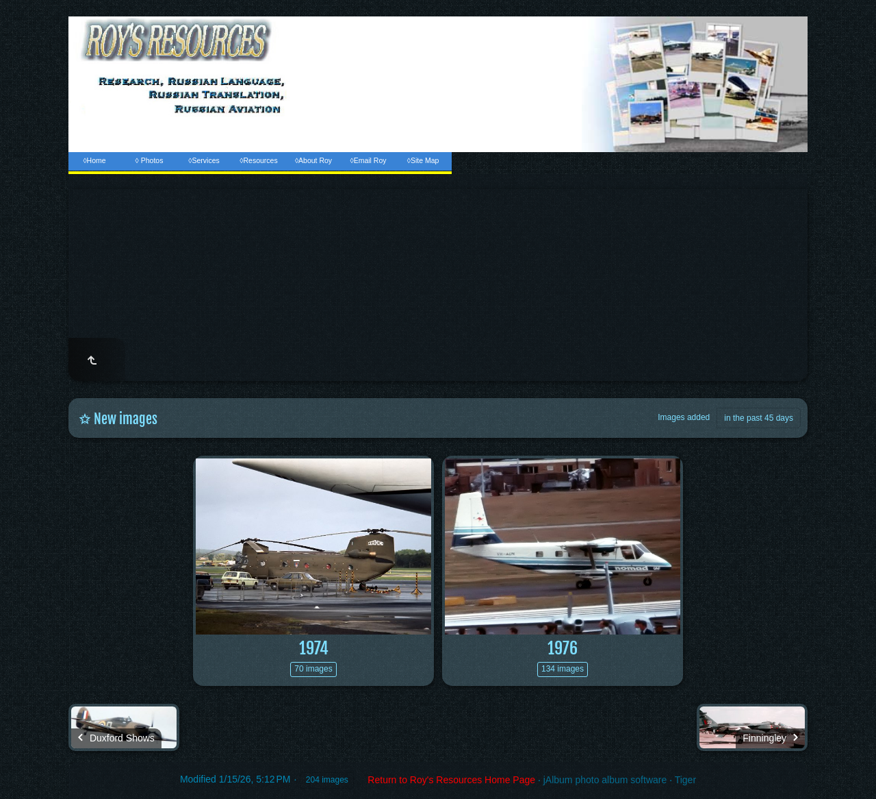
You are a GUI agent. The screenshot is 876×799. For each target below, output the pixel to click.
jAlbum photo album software (605, 779)
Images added (684, 417)
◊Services (203, 160)
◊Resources (258, 160)
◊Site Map (423, 160)
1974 (313, 648)
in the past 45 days (758, 418)
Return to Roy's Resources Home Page (451, 779)
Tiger (685, 779)
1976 (563, 648)
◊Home (94, 160)
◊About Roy (313, 160)
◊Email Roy (368, 160)
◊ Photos (150, 160)
